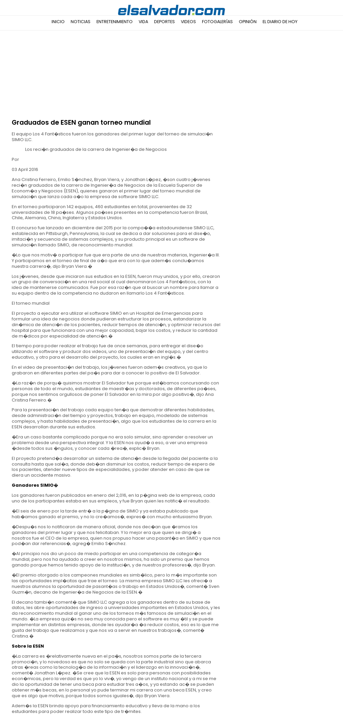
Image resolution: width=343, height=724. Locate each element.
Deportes (164, 21)
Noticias (80, 21)
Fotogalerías (217, 21)
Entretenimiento (114, 21)
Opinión (248, 21)
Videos (188, 21)
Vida (143, 21)
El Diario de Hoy (280, 21)
